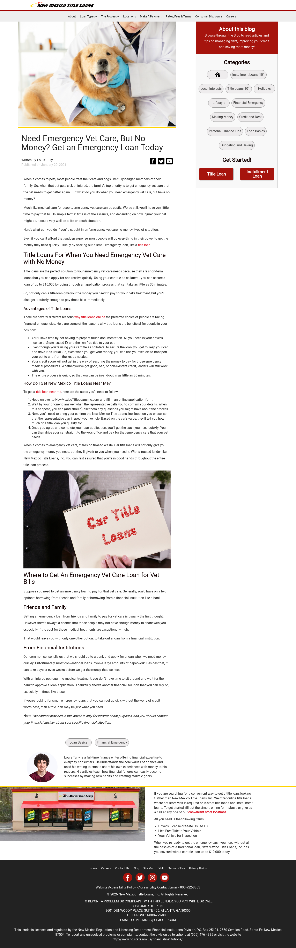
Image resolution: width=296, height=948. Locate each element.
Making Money (223, 117)
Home (93, 868)
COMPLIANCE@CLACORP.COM (153, 920)
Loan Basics (78, 742)
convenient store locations (207, 812)
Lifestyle (219, 103)
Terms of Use (177, 868)
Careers (231, 16)
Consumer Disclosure (208, 16)
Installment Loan (257, 174)
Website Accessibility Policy (116, 887)
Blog (136, 868)
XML (161, 868)
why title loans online (89, 317)
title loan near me (48, 392)
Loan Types (88, 16)
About (72, 16)
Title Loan (216, 174)
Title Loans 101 (238, 89)
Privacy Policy (198, 868)
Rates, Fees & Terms (178, 16)
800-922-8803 (190, 887)
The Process (110, 16)
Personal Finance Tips (225, 131)
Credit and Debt (250, 117)
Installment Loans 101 (248, 75)
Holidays (264, 89)
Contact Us (122, 868)
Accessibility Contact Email (158, 887)
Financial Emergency (112, 742)
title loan (144, 245)
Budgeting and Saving (237, 145)
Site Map (148, 868)
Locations (129, 16)
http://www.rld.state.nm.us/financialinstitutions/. (148, 939)
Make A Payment (151, 16)
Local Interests (211, 89)
